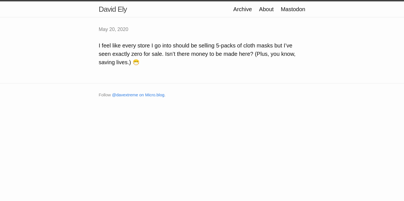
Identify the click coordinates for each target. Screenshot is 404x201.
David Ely (113, 9)
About (266, 9)
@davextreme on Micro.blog (138, 94)
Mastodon (293, 9)
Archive (242, 9)
